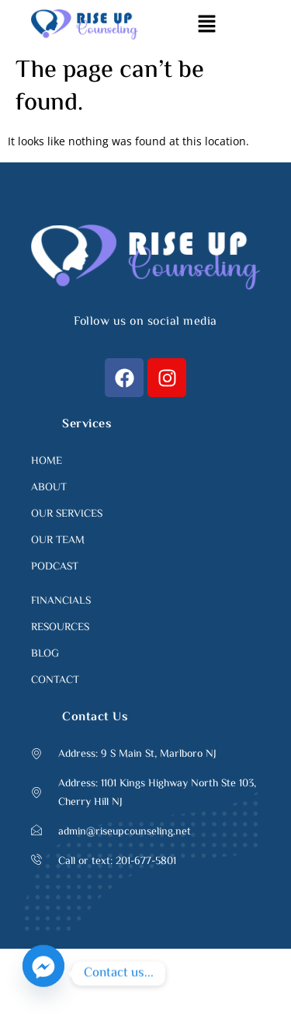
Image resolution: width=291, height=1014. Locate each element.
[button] (206, 24)
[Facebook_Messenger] (43, 974)
